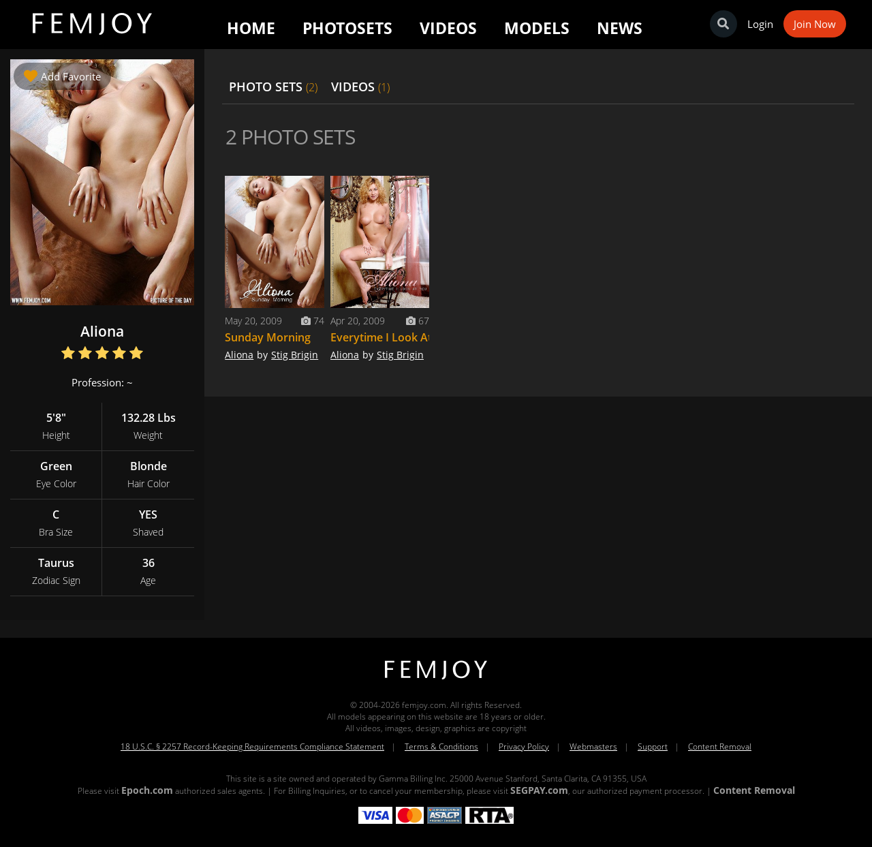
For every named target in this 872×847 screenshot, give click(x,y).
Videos (448, 28)
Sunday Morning (268, 337)
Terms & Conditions (441, 746)
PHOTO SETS (273, 86)
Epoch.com (147, 790)
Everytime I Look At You (392, 337)
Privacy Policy (524, 746)
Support (653, 746)
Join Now (815, 24)
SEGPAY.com (539, 790)
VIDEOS (360, 86)
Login (760, 24)
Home (251, 28)
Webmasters (593, 746)
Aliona (239, 354)
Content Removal (719, 746)
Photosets (347, 28)
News (619, 28)
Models (537, 28)
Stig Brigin (294, 354)
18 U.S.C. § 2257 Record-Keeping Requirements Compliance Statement (252, 746)
